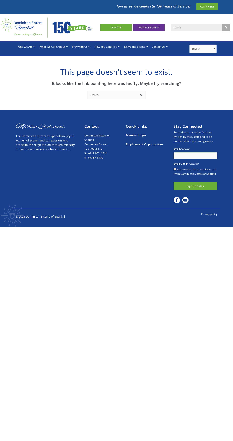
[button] (116, 27)
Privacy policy (208, 214)
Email (182, 149)
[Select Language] (203, 49)
